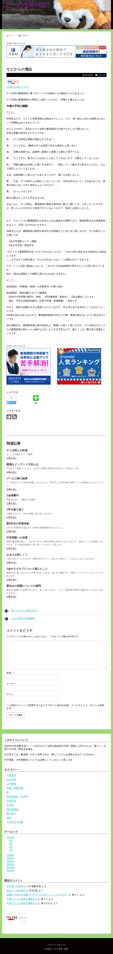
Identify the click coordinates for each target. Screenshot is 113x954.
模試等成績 (12, 809)
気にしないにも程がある (20, 611)
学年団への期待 (15, 886)
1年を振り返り (15, 509)
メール (11, 683)
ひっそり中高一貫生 (26, 4)
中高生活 (11, 775)
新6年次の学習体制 (17, 523)
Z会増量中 (12, 495)
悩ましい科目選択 (16, 890)
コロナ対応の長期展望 (19, 618)
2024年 (10, 858)
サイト (10, 694)
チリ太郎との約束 (17, 450)
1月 (11, 850)
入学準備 (11, 784)
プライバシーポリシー (56, 945)
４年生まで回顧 (15, 822)
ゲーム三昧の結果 (17, 478)
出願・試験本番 (15, 788)
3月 (11, 843)
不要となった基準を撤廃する (22, 899)
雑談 (9, 818)
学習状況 (101, 75)
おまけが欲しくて (17, 554)
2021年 (10, 867)
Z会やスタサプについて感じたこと (27, 568)
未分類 (10, 805)
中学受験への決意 (17, 537)
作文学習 (11, 779)
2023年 (10, 861)
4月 (11, 840)
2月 (11, 847)
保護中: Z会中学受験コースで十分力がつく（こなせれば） (37, 895)
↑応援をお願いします (17, 87)
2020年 (10, 870)
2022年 (10, 864)
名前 (10, 673)
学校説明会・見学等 (17, 796)
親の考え (11, 813)
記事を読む (11, 458)
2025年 (10, 855)
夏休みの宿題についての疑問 (23, 585)
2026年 (10, 837)
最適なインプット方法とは (22, 464)
